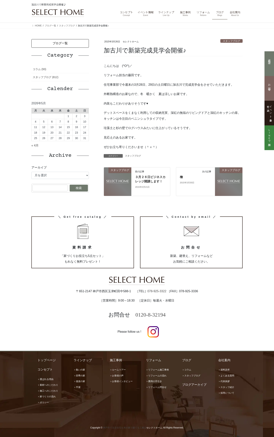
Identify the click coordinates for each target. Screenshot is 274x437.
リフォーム (153, 360)
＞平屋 (77, 387)
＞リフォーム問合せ (156, 387)
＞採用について (226, 393)
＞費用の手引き (154, 381)
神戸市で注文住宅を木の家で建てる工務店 (124, 427)
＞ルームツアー (118, 369)
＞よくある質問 (226, 375)
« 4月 (35, 145)
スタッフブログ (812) (45, 77)
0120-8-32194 (150, 315)
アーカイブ (39, 167)
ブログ (186, 360)
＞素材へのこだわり (47, 385)
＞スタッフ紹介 (226, 387)
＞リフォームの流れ (156, 375)
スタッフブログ (231, 41)
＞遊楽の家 (79, 381)
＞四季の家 (79, 375)
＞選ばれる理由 (45, 379)
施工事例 (116, 360)
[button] (60, 43)
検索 (79, 188)
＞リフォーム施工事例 (157, 369)
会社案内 (224, 360)
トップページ (46, 360)
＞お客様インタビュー (121, 381)
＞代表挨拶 (224, 381)
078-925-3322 (156, 291)
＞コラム (186, 369)
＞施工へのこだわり (47, 391)
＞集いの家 (79, 369)
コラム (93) (39, 69)
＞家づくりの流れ (46, 396)
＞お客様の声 (116, 375)
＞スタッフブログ (191, 375)
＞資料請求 (224, 369)
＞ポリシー (43, 402)
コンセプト (45, 369)
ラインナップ (83, 360)
